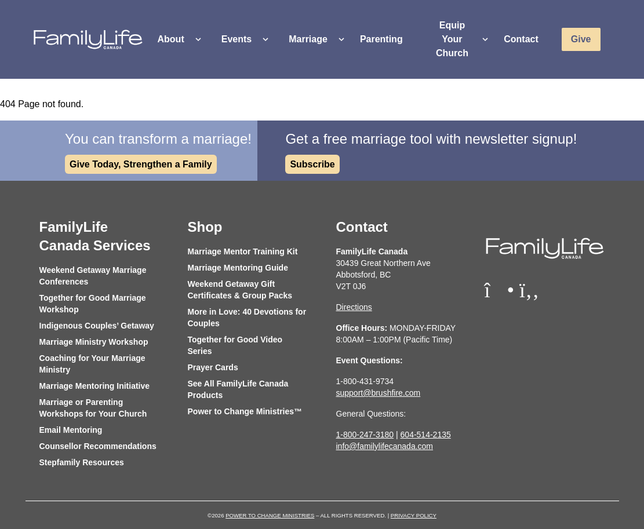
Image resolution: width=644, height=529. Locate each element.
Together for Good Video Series (235, 345)
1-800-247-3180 (365, 434)
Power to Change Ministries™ (245, 411)
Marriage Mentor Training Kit (243, 251)
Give (581, 39)
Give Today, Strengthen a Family (141, 164)
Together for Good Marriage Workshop (92, 303)
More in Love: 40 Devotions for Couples (247, 317)
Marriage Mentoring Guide (238, 267)
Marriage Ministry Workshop (93, 341)
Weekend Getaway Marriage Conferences (93, 275)
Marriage (308, 39)
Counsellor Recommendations (98, 446)
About (171, 39)
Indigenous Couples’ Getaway (96, 325)
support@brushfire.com (378, 392)
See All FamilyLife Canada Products (238, 389)
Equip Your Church (452, 39)
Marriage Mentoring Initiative (94, 386)
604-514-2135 (426, 434)
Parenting (381, 39)
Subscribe (312, 164)
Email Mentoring (71, 430)
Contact (521, 39)
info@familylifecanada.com (385, 446)
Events (236, 39)
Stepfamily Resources (81, 462)
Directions (354, 307)
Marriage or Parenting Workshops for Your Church (93, 407)
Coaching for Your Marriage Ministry (92, 363)
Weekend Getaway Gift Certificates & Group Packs (240, 289)
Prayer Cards (213, 367)
